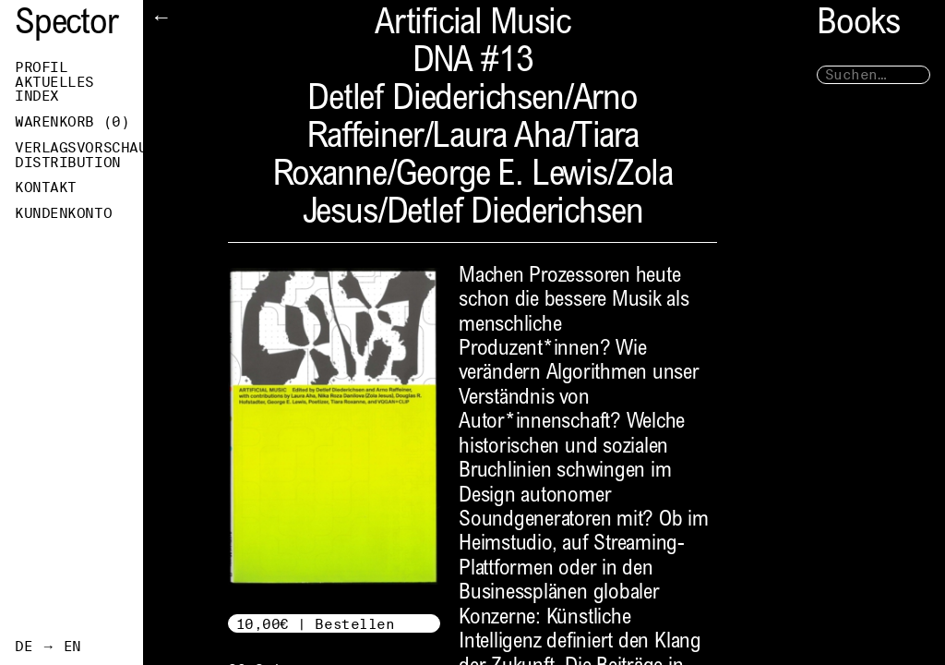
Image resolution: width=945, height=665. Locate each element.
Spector (66, 25)
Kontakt (46, 187)
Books (858, 25)
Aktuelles (54, 82)
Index (37, 96)
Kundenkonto (63, 213)
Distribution (68, 162)
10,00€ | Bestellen (315, 624)
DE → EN (48, 646)
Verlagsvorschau (79, 147)
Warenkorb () (72, 122)
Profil (41, 67)
